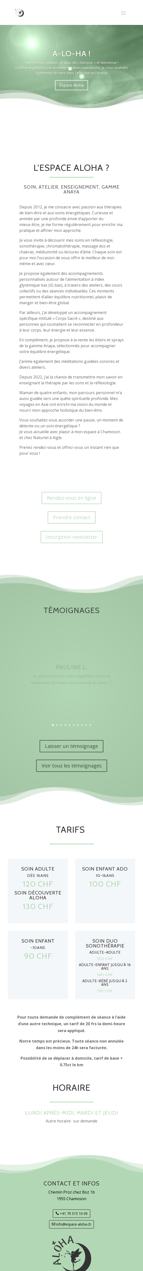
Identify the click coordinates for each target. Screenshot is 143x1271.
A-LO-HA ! (72, 58)
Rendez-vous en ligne (71, 498)
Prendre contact (71, 517)
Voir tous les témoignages (72, 765)
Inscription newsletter (71, 537)
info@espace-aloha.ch (73, 1224)
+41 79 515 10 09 (74, 1213)
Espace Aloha (71, 89)
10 (90, 725)
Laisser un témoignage (71, 746)
